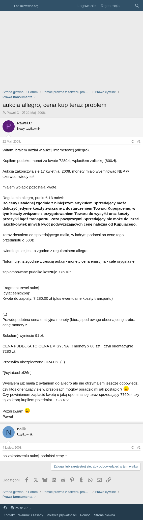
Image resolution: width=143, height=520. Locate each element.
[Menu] (7, 6)
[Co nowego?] (127, 5)
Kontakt (9, 515)
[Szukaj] (137, 5)
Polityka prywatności (62, 515)
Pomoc (85, 515)
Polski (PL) (21, 508)
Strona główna (104, 515)
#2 (138, 447)
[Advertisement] (71, 49)
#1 (138, 141)
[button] (5, 508)
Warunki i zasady (30, 515)
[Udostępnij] (132, 142)
